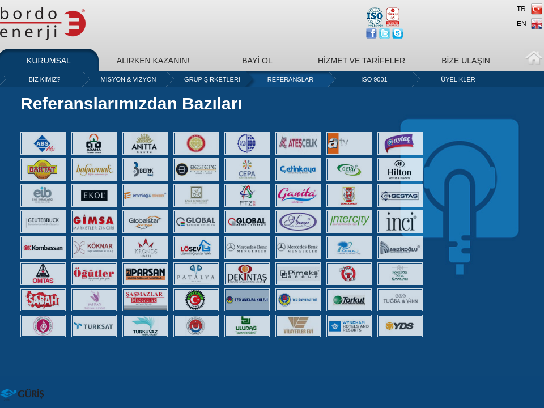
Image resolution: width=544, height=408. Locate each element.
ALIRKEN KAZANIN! (153, 60)
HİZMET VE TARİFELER (361, 60)
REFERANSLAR (290, 79)
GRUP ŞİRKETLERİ (212, 79)
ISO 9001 (374, 79)
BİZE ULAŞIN (465, 60)
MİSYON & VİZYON (128, 79)
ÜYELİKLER (458, 79)
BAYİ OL (257, 60)
